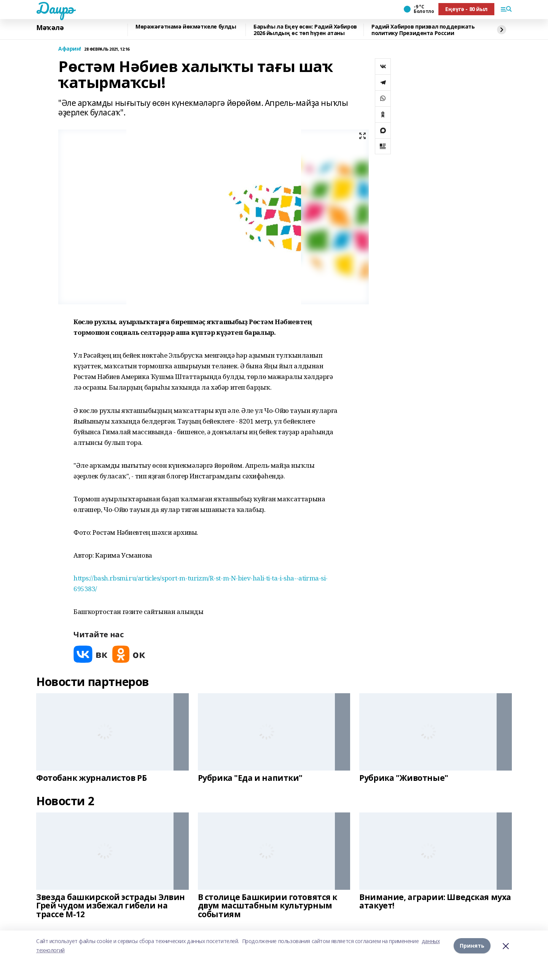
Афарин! (69, 49)
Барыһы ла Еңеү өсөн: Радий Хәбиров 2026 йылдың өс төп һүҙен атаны (305, 30)
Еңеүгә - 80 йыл (466, 9)
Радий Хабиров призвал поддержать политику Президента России (423, 30)
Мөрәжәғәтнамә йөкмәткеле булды (185, 27)
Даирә (55, 8)
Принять (472, 945)
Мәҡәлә (50, 28)
